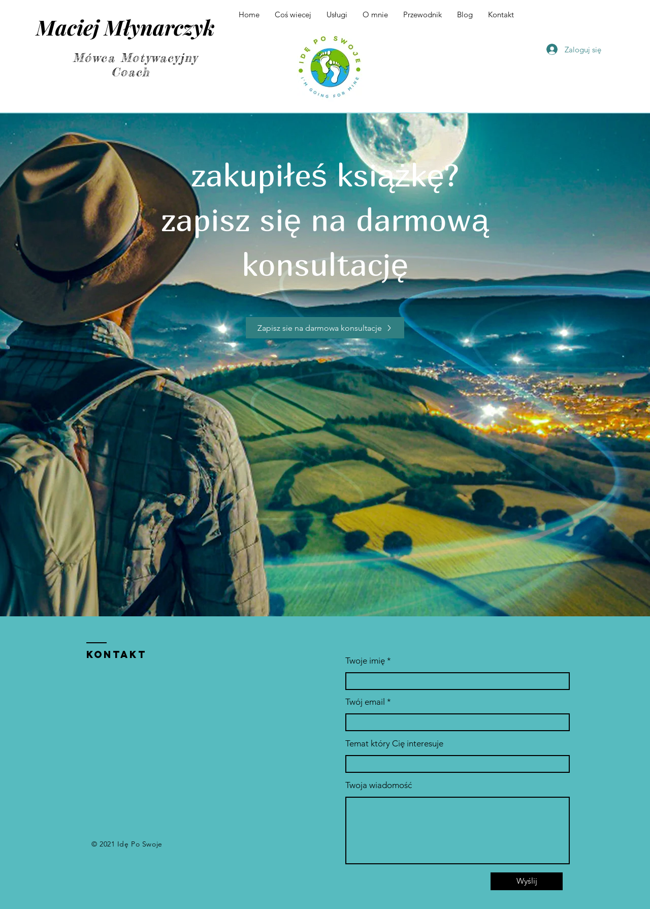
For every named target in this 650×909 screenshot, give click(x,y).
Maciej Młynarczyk (125, 27)
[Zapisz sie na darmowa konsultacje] (325, 327)
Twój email (365, 702)
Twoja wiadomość (378, 785)
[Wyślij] (527, 881)
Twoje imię (365, 660)
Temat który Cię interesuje (394, 743)
